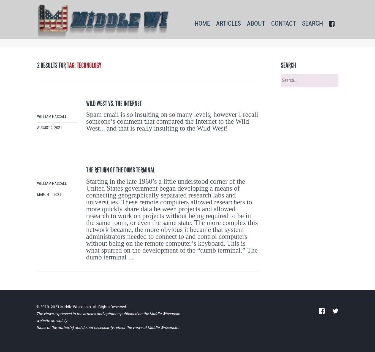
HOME (202, 23)
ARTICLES (228, 23)
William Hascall (52, 117)
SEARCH (312, 23)
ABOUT (256, 23)
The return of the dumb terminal (120, 170)
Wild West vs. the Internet (114, 103)
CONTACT (283, 23)
